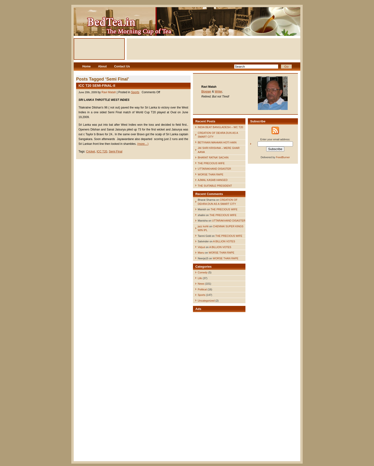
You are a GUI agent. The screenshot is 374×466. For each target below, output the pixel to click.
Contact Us (122, 66)
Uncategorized (206, 300)
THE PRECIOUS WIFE (211, 163)
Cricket (90, 151)
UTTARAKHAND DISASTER (214, 168)
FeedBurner (283, 157)
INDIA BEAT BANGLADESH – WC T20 (220, 127)
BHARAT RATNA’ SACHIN (213, 157)
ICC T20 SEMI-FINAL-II (96, 85)
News (201, 283)
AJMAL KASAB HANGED (213, 180)
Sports (135, 92)
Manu (201, 252)
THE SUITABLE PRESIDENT (215, 185)
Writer (218, 91)
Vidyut (201, 247)
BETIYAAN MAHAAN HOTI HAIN (217, 142)
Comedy (203, 272)
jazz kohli (203, 226)
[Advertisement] (213, 49)
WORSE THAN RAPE (210, 174)
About (102, 66)
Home (86, 66)
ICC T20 (102, 151)
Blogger (206, 91)
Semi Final (115, 151)
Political (202, 289)
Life (200, 278)
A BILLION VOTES (224, 241)
